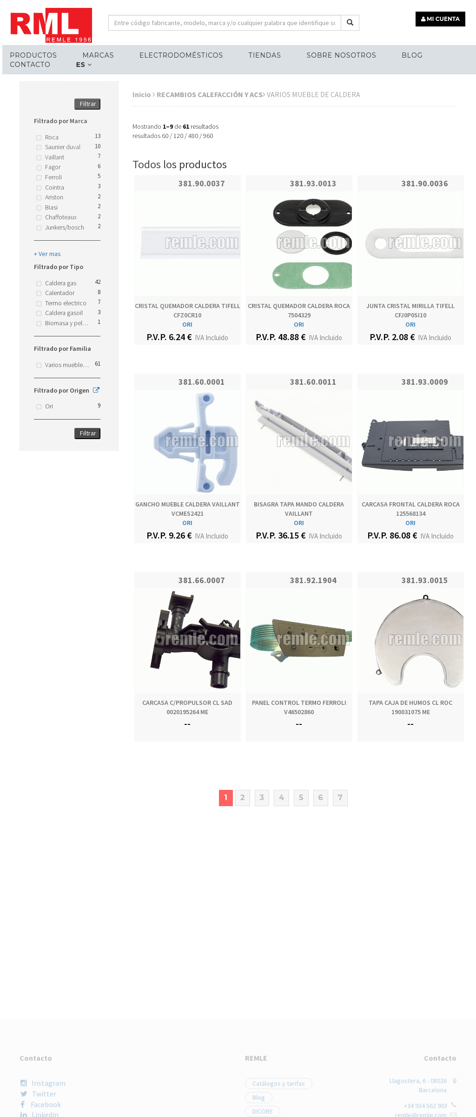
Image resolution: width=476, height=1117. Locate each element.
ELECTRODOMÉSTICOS (176, 54)
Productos (31, 54)
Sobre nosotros (334, 54)
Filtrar (88, 103)
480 (193, 135)
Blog (403, 54)
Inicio (143, 94)
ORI (187, 324)
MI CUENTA (442, 17)
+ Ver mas (47, 254)
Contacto (28, 63)
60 (165, 135)
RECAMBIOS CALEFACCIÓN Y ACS (211, 94)
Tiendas (258, 54)
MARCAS (95, 54)
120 (178, 135)
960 (208, 135)
